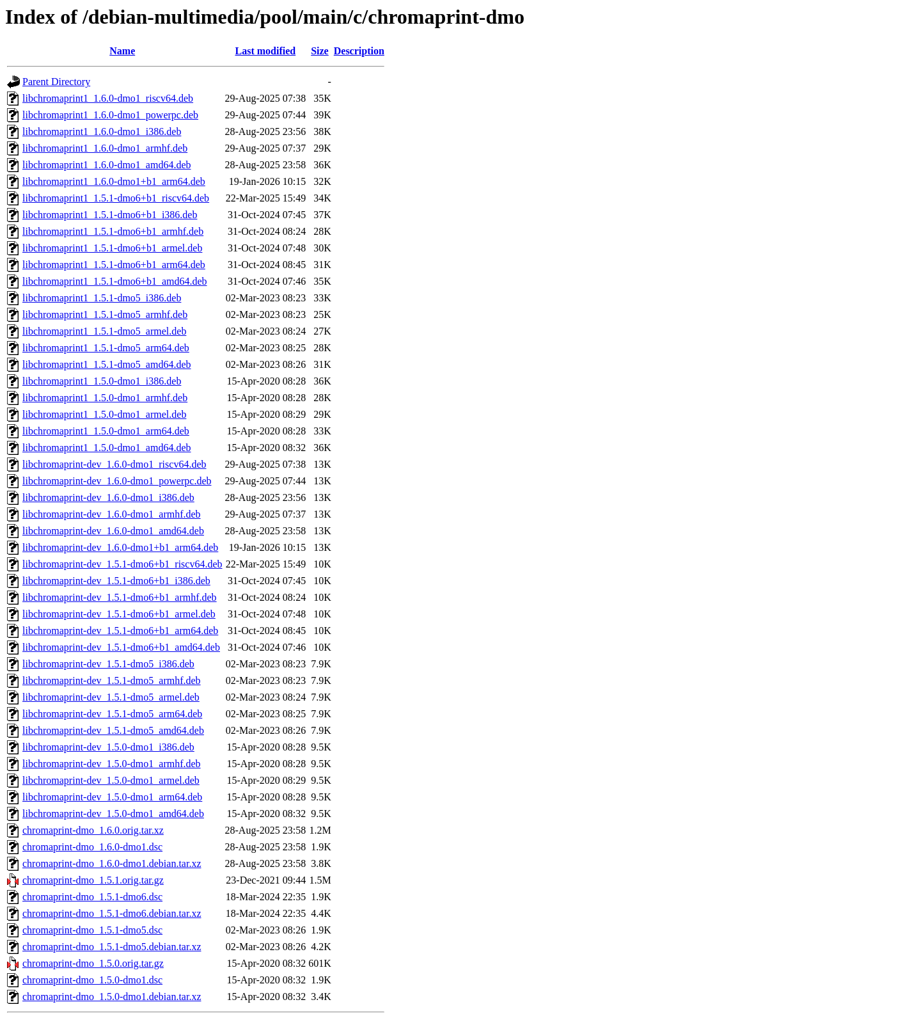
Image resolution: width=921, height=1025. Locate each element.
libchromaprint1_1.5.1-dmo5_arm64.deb (105, 347)
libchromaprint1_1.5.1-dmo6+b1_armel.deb (112, 247)
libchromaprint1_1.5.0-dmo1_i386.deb (101, 381)
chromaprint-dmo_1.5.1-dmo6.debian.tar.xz (111, 913)
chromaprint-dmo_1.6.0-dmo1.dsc (92, 846)
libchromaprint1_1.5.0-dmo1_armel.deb (104, 414)
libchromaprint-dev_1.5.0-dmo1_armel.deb (111, 780)
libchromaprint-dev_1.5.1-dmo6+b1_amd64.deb (121, 647)
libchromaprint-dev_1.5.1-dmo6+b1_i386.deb (116, 580)
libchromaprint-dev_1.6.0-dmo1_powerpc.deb (116, 480)
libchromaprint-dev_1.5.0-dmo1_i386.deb (108, 747)
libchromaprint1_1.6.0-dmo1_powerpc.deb (110, 114)
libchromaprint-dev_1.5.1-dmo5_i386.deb (108, 663)
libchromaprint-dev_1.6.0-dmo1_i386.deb (108, 497)
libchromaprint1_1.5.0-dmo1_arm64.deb (105, 430)
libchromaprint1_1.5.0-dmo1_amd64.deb (106, 447)
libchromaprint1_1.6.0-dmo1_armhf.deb (104, 148)
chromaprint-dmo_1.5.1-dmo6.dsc (92, 896)
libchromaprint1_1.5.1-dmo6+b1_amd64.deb (114, 281)
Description (359, 50)
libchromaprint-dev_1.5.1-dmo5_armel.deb (111, 697)
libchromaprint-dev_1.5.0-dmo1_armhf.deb (111, 763)
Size (320, 50)
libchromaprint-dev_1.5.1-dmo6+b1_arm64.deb (120, 630)
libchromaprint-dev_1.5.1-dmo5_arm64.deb (112, 713)
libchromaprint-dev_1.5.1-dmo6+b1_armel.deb (119, 613)
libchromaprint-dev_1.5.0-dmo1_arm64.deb (112, 796)
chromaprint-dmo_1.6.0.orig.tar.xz (93, 830)
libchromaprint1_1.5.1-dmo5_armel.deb (104, 331)
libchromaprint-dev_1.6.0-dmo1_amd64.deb (113, 530)
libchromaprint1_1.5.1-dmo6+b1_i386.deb (109, 214)
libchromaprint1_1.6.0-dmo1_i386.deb (101, 131)
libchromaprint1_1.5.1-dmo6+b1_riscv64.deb (115, 198)
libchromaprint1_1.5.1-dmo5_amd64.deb (106, 364)
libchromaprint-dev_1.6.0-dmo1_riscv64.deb (114, 464)
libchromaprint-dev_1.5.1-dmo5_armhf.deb (111, 680)
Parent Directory (56, 81)
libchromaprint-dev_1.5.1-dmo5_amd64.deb (113, 730)
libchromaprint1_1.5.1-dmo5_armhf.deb (104, 314)
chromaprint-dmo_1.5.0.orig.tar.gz (93, 963)
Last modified (265, 50)
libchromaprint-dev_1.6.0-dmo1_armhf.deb (111, 514)
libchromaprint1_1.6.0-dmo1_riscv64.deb (107, 98)
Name (122, 50)
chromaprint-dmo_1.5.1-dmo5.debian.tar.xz (111, 946)
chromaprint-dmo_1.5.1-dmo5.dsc (92, 930)
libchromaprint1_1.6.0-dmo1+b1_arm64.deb (113, 181)
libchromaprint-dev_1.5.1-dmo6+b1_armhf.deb (119, 597)
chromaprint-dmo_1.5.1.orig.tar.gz (93, 880)
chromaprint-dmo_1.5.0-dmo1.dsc (92, 979)
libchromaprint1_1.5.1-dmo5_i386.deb (101, 297)
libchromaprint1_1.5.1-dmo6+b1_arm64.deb (113, 264)
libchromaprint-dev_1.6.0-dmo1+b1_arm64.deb (120, 547)
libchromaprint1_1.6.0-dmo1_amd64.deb (106, 164)
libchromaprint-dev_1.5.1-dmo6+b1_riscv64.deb (122, 564)
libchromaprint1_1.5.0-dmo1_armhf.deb (104, 397)
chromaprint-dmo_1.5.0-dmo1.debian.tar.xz (111, 996)
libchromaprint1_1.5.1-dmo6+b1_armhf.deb (112, 231)
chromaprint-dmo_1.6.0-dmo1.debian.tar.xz (111, 863)
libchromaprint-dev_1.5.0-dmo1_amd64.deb (113, 813)
